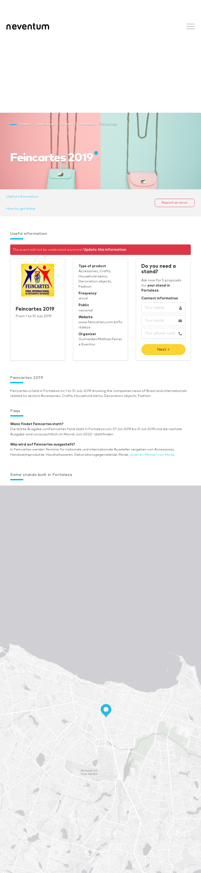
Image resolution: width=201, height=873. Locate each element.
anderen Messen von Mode (152, 455)
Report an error (175, 202)
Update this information (104, 250)
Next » (163, 349)
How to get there (20, 208)
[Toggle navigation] (190, 26)
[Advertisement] (100, 73)
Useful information (22, 196)
